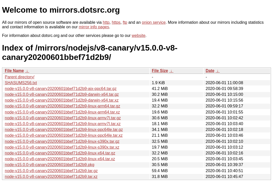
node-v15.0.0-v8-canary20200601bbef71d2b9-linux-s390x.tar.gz (62, 141)
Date (210, 71)
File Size (160, 71)
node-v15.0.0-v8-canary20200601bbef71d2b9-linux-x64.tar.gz (60, 153)
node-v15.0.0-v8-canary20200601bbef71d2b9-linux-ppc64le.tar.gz (64, 129)
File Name (14, 71)
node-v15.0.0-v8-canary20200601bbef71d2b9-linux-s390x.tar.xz (62, 147)
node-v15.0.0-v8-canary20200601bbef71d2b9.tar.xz (51, 176)
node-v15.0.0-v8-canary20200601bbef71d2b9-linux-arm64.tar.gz (62, 106)
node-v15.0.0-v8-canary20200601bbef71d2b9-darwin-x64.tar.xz (62, 100)
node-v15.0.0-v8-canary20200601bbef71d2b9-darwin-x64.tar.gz (62, 94)
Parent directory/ (19, 77)
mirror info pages (94, 27)
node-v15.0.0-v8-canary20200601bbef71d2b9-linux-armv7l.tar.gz (63, 118)
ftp (125, 22)
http (106, 22)
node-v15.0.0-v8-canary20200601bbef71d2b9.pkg (49, 165)
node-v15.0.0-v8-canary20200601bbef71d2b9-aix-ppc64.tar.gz (61, 88)
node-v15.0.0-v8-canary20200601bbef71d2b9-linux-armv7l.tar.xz (63, 124)
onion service (154, 22)
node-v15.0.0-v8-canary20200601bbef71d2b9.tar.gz (51, 171)
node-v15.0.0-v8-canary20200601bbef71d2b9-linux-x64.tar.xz (60, 159)
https (116, 22)
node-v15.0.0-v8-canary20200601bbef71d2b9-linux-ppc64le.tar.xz (64, 135)
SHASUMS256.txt (21, 83)
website (138, 35)
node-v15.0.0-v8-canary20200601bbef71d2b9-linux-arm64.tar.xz (62, 112)
